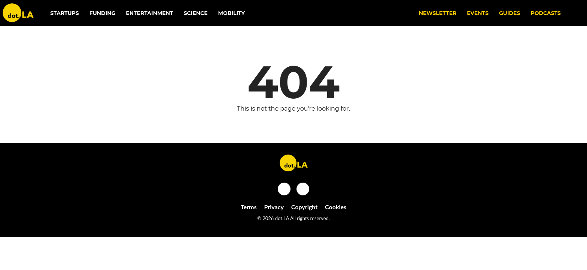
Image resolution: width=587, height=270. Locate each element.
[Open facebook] (284, 189)
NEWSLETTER (438, 13)
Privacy (274, 206)
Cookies (335, 206)
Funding (102, 13)
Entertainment (149, 13)
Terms (249, 206)
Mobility (231, 13)
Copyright (304, 206)
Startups (64, 13)
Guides (509, 13)
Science (196, 13)
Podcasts (545, 13)
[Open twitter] (302, 189)
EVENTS (478, 13)
